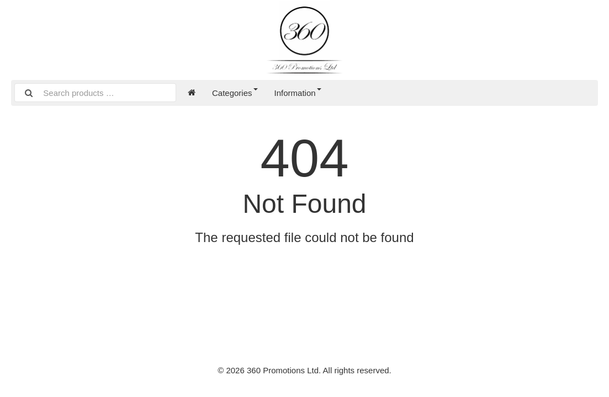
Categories (235, 93)
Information (297, 93)
